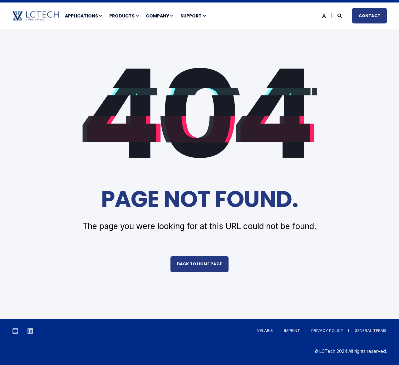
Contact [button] (369, 15)
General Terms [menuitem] (371, 330)
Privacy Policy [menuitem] (327, 330)
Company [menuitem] (157, 16)
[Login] (324, 15)
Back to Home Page (199, 264)
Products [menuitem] (122, 16)
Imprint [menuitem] (292, 330)
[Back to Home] (35, 16)
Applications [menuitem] (81, 16)
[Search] (340, 15)
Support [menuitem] (191, 16)
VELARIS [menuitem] (265, 330)
